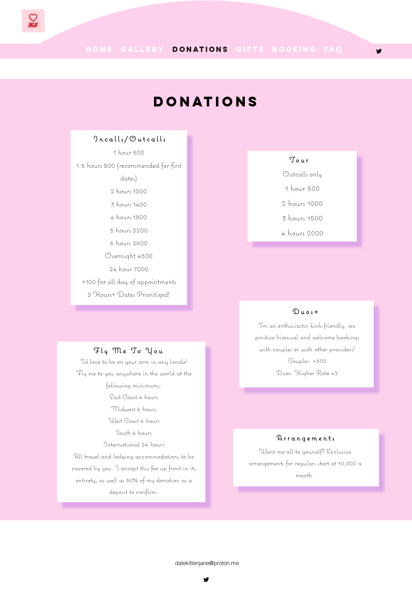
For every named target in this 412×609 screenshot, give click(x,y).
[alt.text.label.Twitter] (379, 51)
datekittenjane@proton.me (207, 562)
